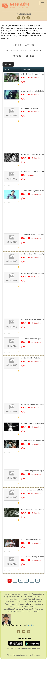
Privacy (9, 655)
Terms (15, 655)
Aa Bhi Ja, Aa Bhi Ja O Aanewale (33, 273)
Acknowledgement (33, 655)
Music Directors (16, 50)
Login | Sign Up (25, 14)
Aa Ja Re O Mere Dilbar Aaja (31, 539)
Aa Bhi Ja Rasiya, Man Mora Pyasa (33, 254)
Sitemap (22, 655)
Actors (17, 56)
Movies (17, 45)
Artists (29, 45)
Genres (30, 56)
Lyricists (35, 50)
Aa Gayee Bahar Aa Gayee (31, 339)
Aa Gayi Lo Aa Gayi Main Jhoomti (33, 404)
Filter (8, 64)
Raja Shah (30, 625)
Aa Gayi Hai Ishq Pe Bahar (31, 358)
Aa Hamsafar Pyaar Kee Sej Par (33, 471)
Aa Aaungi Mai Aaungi (29, 108)
